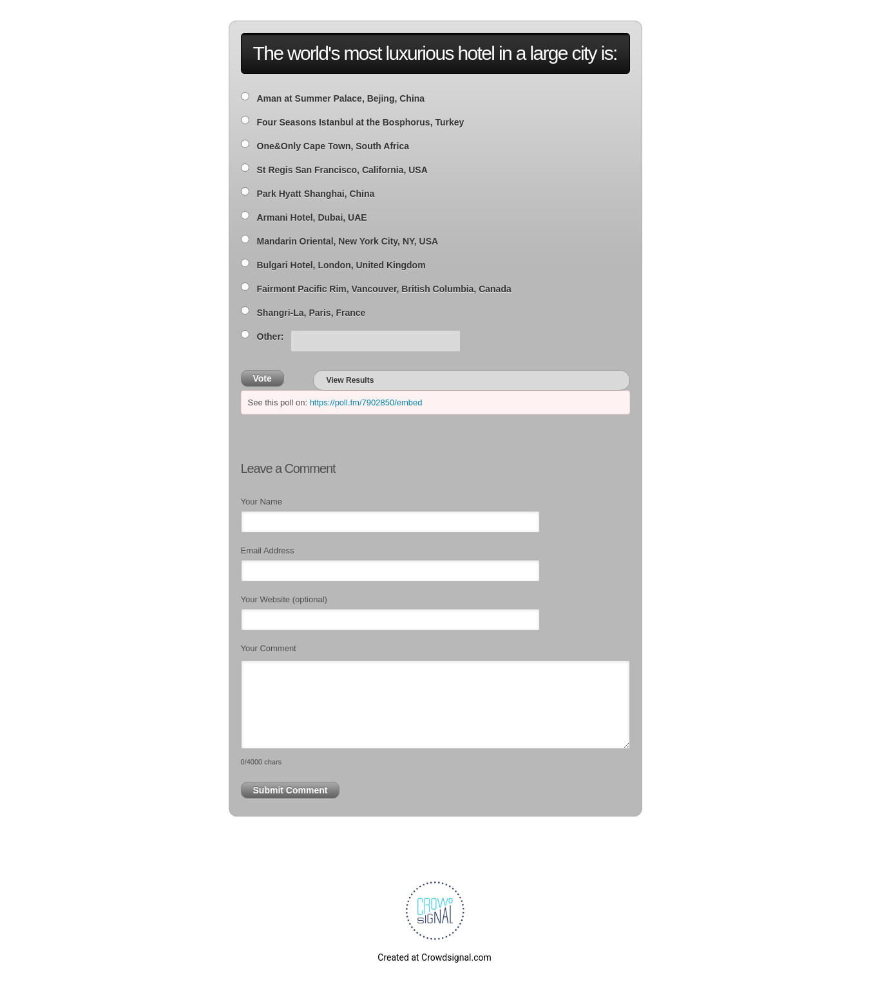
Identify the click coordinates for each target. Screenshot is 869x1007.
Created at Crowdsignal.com (434, 957)
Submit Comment (290, 790)
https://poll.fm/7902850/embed (366, 402)
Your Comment (268, 648)
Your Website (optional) (284, 599)
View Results (350, 380)
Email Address (267, 550)
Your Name (262, 501)
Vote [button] (262, 378)
